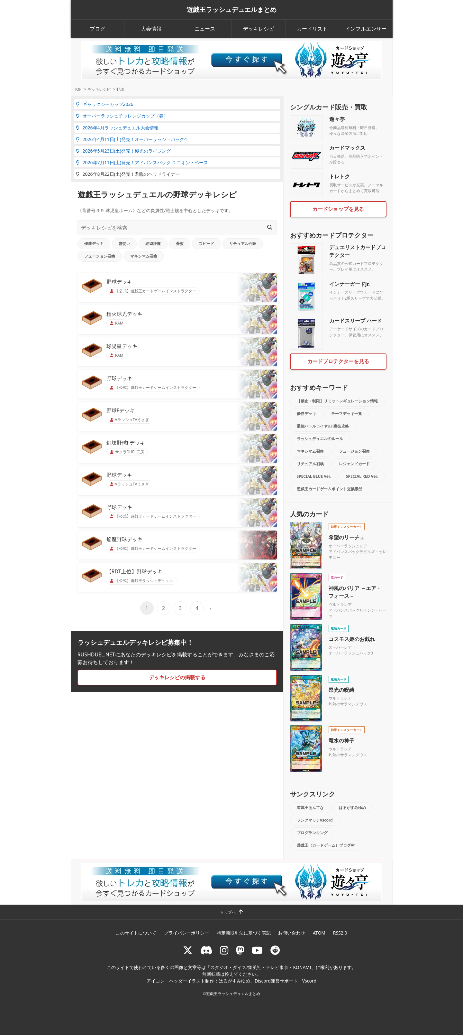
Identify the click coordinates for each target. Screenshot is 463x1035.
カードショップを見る (338, 208)
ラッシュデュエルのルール (320, 438)
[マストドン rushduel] (240, 950)
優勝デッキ (94, 243)
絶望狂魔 (153, 243)
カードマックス (347, 147)
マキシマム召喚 (143, 256)
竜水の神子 (341, 740)
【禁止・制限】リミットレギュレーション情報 (337, 401)
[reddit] (275, 950)
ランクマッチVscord (315, 820)
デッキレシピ (258, 28)
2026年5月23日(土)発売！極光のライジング (123, 151)
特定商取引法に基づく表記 (244, 933)
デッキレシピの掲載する (177, 677)
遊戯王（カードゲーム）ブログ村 (326, 845)
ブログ (97, 28)
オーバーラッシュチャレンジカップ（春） (122, 116)
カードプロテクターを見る (338, 361)
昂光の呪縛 (341, 689)
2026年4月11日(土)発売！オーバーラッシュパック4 (131, 139)
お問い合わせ (291, 933)
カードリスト (312, 28)
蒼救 (180, 243)
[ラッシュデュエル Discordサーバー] (206, 950)
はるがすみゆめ (352, 807)
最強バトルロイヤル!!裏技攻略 (323, 426)
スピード (206, 243)
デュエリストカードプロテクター (357, 251)
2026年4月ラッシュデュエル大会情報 (117, 128)
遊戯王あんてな (310, 807)
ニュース (205, 28)
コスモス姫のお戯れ (352, 639)
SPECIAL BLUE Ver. (314, 476)
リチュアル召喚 (242, 243)
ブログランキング (312, 832)
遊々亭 (337, 119)
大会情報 (151, 28)
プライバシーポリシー (186, 933)
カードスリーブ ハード (355, 320)
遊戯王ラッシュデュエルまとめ (231, 9)
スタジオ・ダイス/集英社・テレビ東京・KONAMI (260, 967)
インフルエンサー (365, 28)
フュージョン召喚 (99, 256)
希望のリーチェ (347, 537)
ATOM (319, 933)
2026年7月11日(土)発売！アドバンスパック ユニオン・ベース (142, 162)
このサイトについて (136, 933)
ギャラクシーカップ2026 (104, 104)
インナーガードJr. (349, 283)
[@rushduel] (188, 950)
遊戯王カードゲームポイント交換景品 (329, 489)
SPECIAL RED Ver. (362, 476)
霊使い (124, 243)
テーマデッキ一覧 (346, 413)
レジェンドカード (354, 463)
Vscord (309, 981)
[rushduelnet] (224, 950)
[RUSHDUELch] (257, 950)
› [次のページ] (210, 608)
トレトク (339, 176)
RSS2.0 (340, 933)
